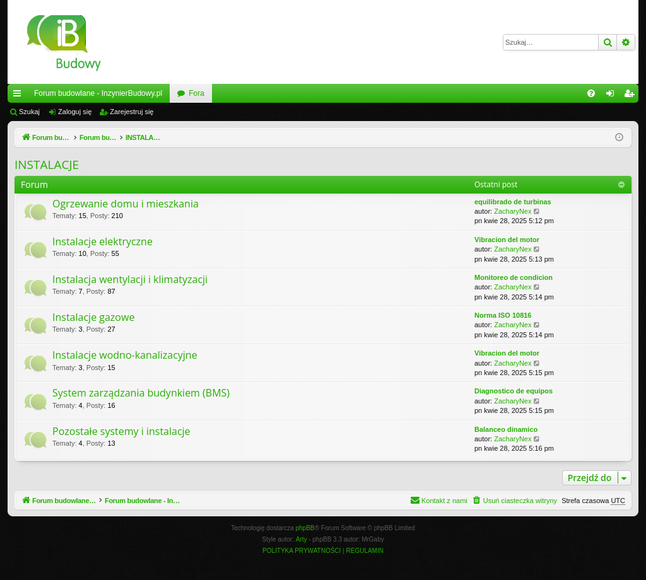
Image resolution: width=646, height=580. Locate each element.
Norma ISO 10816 (503, 315)
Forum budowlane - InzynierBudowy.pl (98, 93)
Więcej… (19, 96)
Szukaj (29, 111)
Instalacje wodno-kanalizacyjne (124, 355)
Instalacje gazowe (93, 317)
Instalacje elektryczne (102, 241)
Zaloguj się (74, 111)
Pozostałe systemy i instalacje (121, 431)
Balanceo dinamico (505, 429)
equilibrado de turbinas (512, 202)
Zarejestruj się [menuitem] (631, 96)
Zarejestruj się (131, 111)
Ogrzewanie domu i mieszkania (125, 204)
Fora (196, 93)
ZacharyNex (512, 211)
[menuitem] (591, 93)
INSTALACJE (47, 164)
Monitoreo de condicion (513, 277)
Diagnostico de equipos (513, 391)
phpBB (305, 528)
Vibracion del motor (506, 239)
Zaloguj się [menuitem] (613, 96)
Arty (301, 539)
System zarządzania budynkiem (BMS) (141, 393)
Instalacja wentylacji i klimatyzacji (130, 279)
